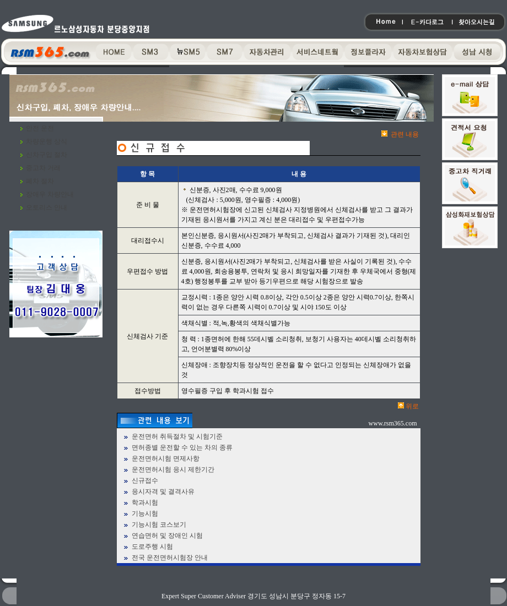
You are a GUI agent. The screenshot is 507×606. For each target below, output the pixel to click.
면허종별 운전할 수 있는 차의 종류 (182, 447)
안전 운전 (40, 128)
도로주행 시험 (152, 546)
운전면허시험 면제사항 (165, 458)
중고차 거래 (43, 168)
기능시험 (145, 513)
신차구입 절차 (46, 155)
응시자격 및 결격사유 (163, 491)
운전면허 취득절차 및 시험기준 (177, 436)
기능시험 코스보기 (159, 524)
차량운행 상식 (46, 141)
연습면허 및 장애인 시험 (167, 535)
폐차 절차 (40, 181)
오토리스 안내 (46, 207)
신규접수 (145, 480)
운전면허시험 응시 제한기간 (173, 469)
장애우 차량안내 (50, 194)
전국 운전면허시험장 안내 (170, 557)
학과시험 (145, 502)
